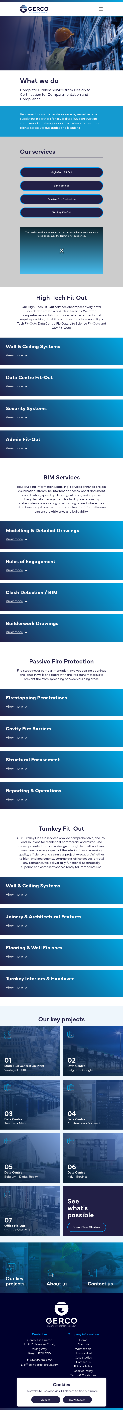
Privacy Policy (83, 1366)
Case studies (83, 1357)
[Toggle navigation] (100, 8)
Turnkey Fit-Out (61, 212)
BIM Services (61, 185)
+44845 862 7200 (41, 1360)
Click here (68, 1391)
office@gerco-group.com (41, 1364)
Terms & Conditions (83, 1375)
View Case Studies (86, 1226)
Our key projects (15, 1281)
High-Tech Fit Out (61, 172)
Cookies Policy (83, 1371)
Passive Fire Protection (61, 199)
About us (57, 1283)
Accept (45, 1400)
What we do (83, 1349)
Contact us (100, 1283)
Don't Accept (77, 1400)
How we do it (83, 1353)
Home (83, 1340)
